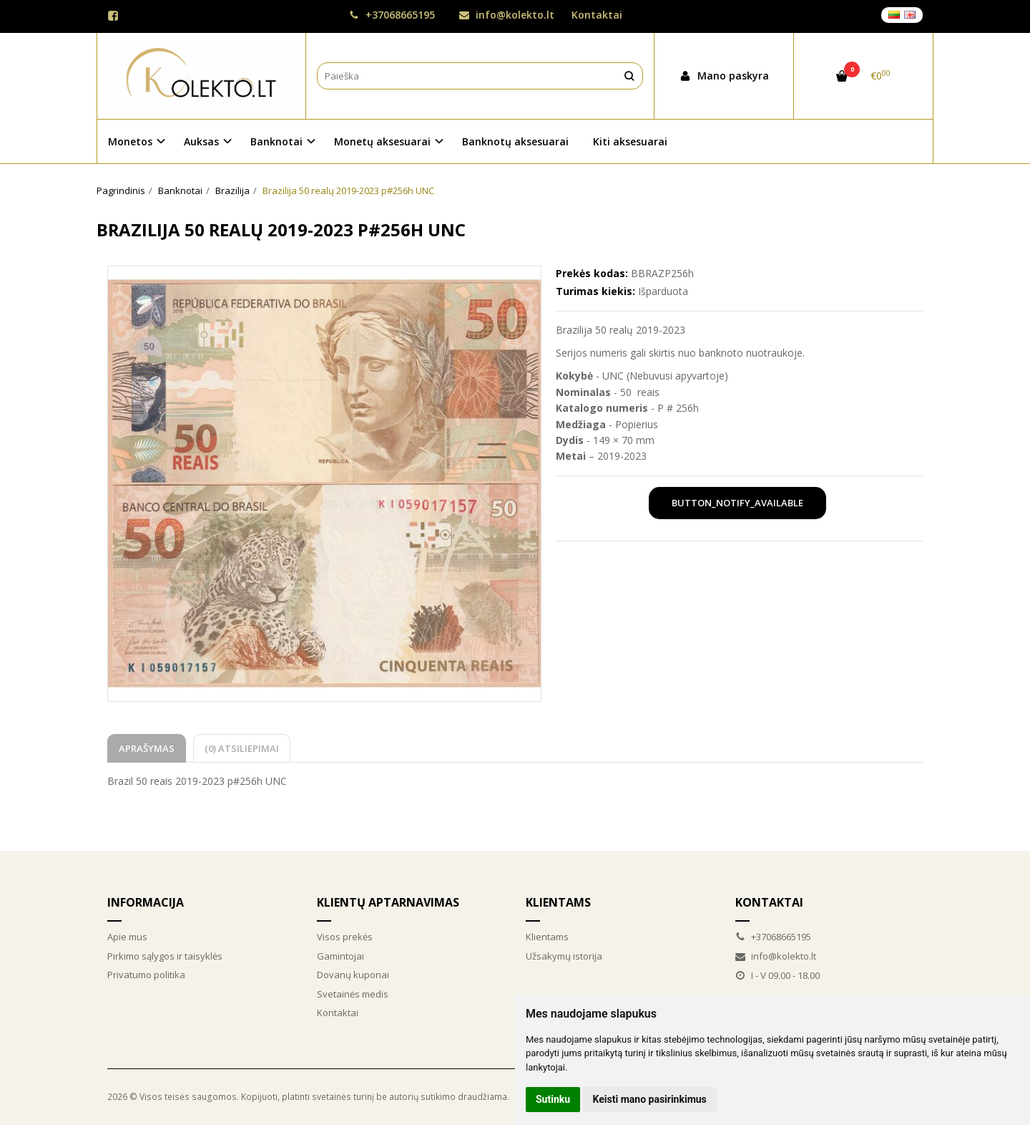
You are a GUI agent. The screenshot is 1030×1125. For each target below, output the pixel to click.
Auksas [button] (201, 141)
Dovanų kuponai (353, 974)
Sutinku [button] (553, 1099)
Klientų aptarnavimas (388, 902)
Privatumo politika (146, 974)
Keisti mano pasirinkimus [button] (650, 1099)
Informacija (145, 902)
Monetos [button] (130, 141)
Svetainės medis (352, 994)
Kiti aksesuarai (630, 141)
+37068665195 (392, 14)
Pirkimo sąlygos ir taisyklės (164, 956)
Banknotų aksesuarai (515, 141)
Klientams (558, 902)
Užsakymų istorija (564, 956)
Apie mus (127, 936)
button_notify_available (737, 502)
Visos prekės (345, 936)
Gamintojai (340, 956)
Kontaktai (597, 14)
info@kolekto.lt (506, 14)
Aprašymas (147, 748)
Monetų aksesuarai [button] (382, 141)
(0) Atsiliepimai (242, 748)
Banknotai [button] (276, 141)
